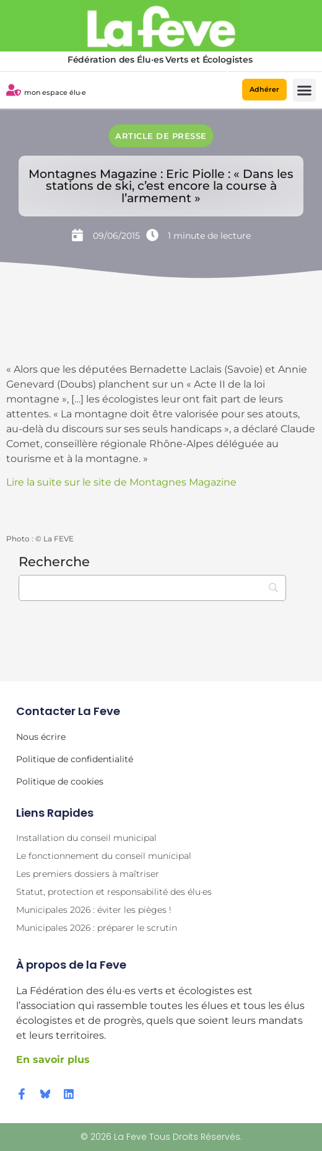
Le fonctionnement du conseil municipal (103, 855)
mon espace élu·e (55, 92)
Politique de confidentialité (74, 759)
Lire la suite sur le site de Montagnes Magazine (121, 482)
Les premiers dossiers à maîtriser (87, 873)
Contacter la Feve (68, 711)
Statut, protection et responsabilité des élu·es (114, 891)
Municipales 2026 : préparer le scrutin (96, 927)
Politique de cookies (59, 781)
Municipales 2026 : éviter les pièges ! (94, 909)
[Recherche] (152, 588)
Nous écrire (41, 736)
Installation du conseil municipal (86, 837)
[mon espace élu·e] (13, 89)
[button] (304, 90)
